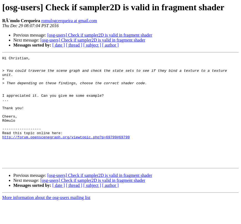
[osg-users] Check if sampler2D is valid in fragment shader (99, 35)
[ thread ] (74, 45)
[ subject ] (92, 45)
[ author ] (110, 45)
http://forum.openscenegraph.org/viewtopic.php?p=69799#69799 (66, 153)
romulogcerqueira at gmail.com (69, 20)
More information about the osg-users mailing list (46, 219)
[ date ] (58, 45)
